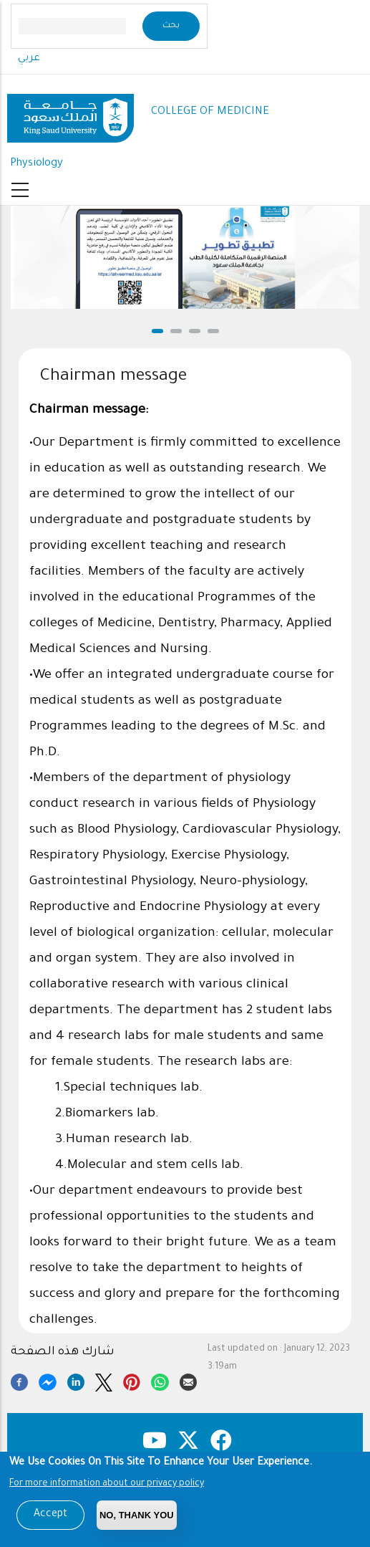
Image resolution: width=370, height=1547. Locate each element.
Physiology (36, 164)
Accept (50, 1514)
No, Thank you (136, 1515)
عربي (29, 58)
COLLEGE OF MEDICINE (210, 112)
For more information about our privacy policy (106, 1484)
